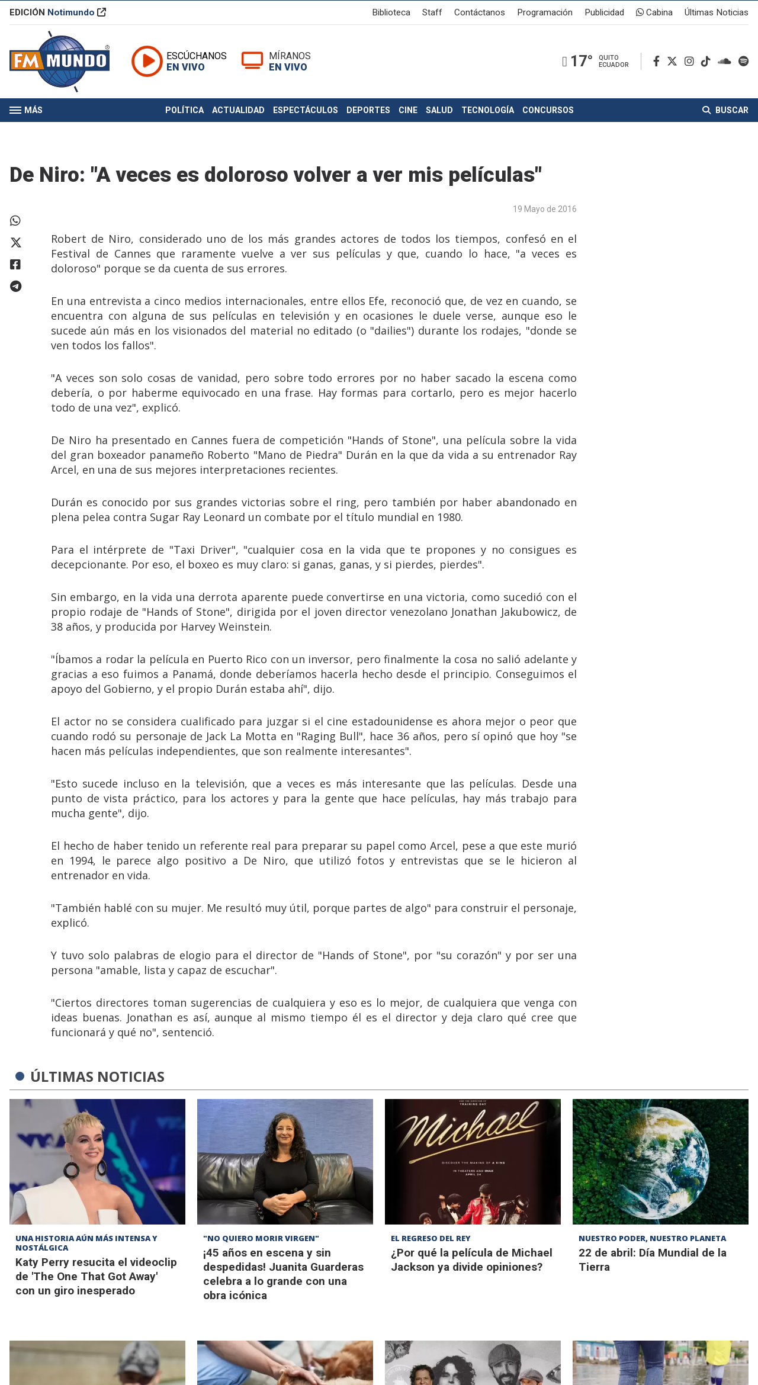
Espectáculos (305, 117)
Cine (408, 117)
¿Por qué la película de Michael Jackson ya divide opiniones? (472, 1260)
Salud (439, 117)
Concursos (548, 117)
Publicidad (604, 14)
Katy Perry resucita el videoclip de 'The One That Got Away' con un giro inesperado (96, 1276)
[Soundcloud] (727, 66)
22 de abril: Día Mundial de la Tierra (653, 1260)
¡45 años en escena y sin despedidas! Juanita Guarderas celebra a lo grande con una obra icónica (283, 1274)
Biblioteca (391, 14)
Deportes (368, 117)
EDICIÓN (57, 14)
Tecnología (487, 117)
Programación (545, 14)
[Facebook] (658, 66)
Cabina (654, 14)
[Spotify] (743, 66)
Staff (432, 14)
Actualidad (238, 117)
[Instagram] (692, 66)
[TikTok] (708, 66)
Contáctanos (479, 14)
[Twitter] (674, 66)
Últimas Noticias (717, 14)
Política (184, 117)
